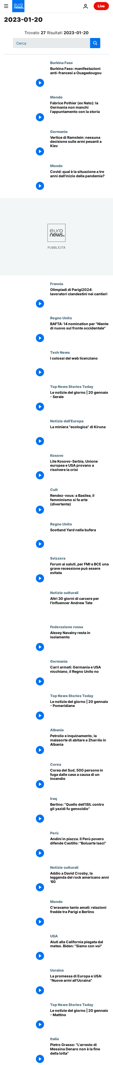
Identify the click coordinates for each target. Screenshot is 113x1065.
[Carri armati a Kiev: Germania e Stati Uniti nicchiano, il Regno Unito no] (79, 676)
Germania (58, 131)
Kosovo (56, 455)
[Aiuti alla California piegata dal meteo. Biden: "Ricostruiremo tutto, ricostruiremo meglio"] (79, 951)
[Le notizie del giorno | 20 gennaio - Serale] (79, 401)
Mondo (56, 97)
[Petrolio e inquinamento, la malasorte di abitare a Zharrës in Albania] (79, 745)
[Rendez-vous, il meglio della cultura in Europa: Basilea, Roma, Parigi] (79, 505)
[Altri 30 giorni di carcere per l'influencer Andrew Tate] (79, 608)
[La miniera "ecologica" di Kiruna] (79, 436)
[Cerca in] (56, 43)
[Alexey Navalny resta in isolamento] (79, 642)
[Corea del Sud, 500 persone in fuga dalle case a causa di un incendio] (79, 779)
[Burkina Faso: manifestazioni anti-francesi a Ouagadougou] (79, 78)
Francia (56, 284)
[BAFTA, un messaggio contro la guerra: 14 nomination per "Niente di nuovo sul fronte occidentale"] (79, 333)
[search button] (95, 43)
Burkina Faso (61, 63)
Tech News (60, 352)
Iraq (53, 798)
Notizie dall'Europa (66, 421)
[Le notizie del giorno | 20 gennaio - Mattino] (79, 1020)
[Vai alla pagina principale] (18, 6)
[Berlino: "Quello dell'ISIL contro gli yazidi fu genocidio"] (79, 813)
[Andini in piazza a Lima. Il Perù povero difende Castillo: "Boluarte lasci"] (79, 848)
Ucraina (57, 970)
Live (101, 6)
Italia (54, 1039)
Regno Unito (61, 318)
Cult (54, 489)
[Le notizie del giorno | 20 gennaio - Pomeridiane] (79, 711)
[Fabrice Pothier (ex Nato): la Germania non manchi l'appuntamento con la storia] (79, 112)
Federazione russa (66, 627)
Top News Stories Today (71, 386)
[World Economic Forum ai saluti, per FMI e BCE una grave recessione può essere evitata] (79, 573)
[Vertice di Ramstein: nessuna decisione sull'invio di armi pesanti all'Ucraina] (79, 146)
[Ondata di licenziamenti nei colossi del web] (79, 367)
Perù (54, 833)
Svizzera (57, 558)
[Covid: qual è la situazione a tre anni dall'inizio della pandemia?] (79, 181)
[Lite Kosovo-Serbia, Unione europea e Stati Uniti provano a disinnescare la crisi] (79, 470)
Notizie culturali (64, 592)
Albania (57, 730)
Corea (55, 764)
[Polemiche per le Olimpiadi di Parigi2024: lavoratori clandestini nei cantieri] (79, 299)
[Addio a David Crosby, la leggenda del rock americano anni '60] (79, 882)
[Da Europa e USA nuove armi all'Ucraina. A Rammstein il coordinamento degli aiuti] (79, 985)
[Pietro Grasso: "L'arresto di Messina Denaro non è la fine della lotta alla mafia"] (79, 1054)
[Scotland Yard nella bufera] (79, 539)
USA (54, 936)
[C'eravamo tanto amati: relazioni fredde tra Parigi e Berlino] (79, 916)
